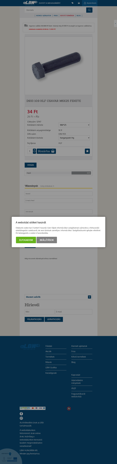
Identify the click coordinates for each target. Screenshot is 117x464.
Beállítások (47, 240)
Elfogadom (26, 240)
